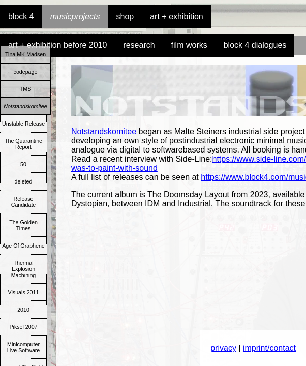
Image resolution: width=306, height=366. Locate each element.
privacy (223, 348)
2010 (23, 310)
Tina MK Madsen (25, 54)
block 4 (21, 16)
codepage (26, 72)
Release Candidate (23, 202)
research (139, 45)
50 (23, 164)
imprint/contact (269, 348)
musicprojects (75, 16)
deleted (24, 181)
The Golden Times (23, 225)
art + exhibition (176, 16)
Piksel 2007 (23, 327)
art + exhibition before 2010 (57, 45)
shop (125, 16)
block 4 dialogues (255, 45)
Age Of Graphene (23, 245)
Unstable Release (23, 123)
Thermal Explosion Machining (23, 269)
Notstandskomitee (25, 106)
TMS (26, 89)
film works (189, 45)
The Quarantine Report (23, 144)
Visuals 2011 (23, 292)
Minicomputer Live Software (23, 347)
